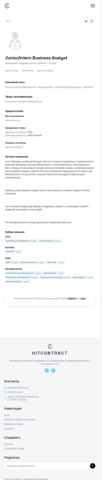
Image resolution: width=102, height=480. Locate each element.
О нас (7, 415)
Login (83, 298)
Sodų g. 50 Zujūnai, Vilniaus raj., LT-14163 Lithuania (21, 398)
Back (8, 21)
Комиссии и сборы (13, 424)
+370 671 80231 (13, 392)
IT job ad (8, 444)
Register (72, 298)
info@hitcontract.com (16, 387)
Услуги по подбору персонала (19, 419)
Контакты (9, 428)
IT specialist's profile (14, 448)
